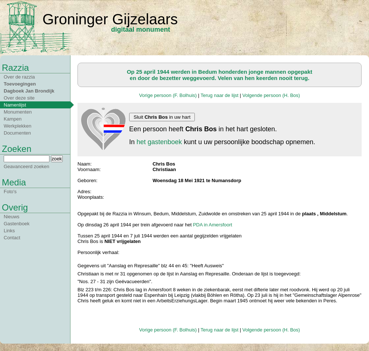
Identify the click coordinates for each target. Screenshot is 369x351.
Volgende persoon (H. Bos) (271, 95)
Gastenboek (17, 223)
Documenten (17, 133)
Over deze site (19, 98)
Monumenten (18, 112)
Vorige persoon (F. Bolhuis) (168, 95)
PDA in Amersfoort (212, 224)
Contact (12, 237)
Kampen (12, 119)
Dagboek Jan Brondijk (29, 91)
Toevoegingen (20, 84)
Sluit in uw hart (162, 117)
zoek (57, 158)
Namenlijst (15, 105)
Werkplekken (17, 126)
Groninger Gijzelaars (110, 19)
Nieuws (12, 216)
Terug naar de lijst (220, 95)
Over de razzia (19, 77)
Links (9, 230)
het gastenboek (159, 142)
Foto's (10, 191)
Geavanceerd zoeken (26, 166)
